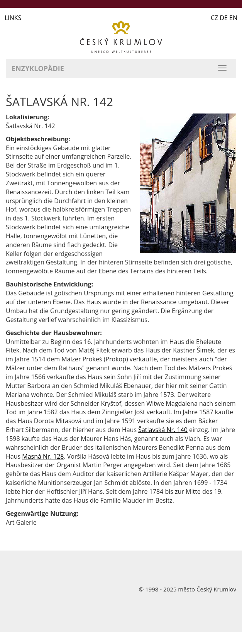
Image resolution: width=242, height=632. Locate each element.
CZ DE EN (224, 18)
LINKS (13, 18)
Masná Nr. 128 (43, 456)
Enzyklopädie (38, 68)
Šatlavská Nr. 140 (163, 429)
